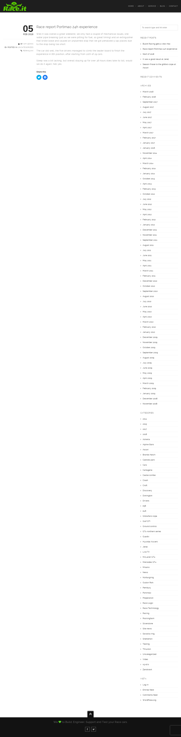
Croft (145, 485)
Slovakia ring (149, 634)
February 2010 (149, 327)
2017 (145, 429)
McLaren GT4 (149, 557)
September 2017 (150, 102)
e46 (144, 511)
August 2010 (148, 296)
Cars (145, 465)
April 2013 (147, 184)
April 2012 (147, 214)
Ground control (150, 526)
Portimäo (147, 593)
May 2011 (147, 260)
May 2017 (147, 122)
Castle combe (149, 475)
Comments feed (150, 695)
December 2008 (150, 399)
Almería (146, 439)
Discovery (147, 490)
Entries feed (148, 690)
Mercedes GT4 (149, 562)
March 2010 (148, 322)
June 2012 (147, 204)
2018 (145, 434)
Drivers (146, 501)
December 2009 (150, 337)
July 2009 (147, 363)
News (145, 572)
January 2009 (149, 393)
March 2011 (148, 271)
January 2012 (149, 225)
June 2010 (147, 306)
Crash (145, 480)
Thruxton (147, 649)
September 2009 (150, 353)
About (141, 6)
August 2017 (148, 107)
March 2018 (148, 92)
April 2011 (147, 266)
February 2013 (149, 189)
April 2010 (147, 317)
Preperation (148, 598)
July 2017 (147, 112)
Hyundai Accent (150, 542)
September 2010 (150, 291)
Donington (147, 496)
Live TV (146, 552)
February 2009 (149, 388)
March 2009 (148, 383)
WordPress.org (149, 700)
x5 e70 (146, 664)
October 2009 (149, 347)
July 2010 (147, 301)
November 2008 (150, 404)
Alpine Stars (148, 444)
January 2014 (149, 174)
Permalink (28, 51)
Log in (145, 685)
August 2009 (148, 358)
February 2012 (149, 220)
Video (145, 659)
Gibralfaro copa (150, 516)
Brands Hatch (149, 455)
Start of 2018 (148, 54)
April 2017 (147, 127)
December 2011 (150, 230)
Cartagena (147, 470)
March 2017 (148, 133)
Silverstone (148, 623)
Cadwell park (149, 460)
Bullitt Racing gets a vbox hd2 (156, 44)
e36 (144, 506)
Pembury (147, 588)
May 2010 (147, 312)
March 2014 (148, 163)
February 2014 (149, 168)
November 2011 (150, 235)
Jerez (145, 547)
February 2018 (149, 97)
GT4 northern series (152, 531)
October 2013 (149, 179)
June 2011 (147, 255)
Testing (146, 644)
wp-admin (28, 44)
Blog (162, 6)
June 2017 (147, 117)
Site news (147, 629)
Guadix (146, 537)
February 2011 (149, 276)
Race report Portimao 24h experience (160, 49)
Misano (146, 567)
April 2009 (147, 378)
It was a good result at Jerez (156, 59)
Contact (173, 6)
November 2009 (150, 342)
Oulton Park (148, 583)
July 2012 (147, 199)
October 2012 (149, 194)
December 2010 (150, 281)
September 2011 (150, 240)
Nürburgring (148, 577)
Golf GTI (146, 521)
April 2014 (147, 158)
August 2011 (148, 245)
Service (152, 6)
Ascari (146, 450)
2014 (145, 419)
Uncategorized (26, 47)
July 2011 (147, 250)
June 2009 (147, 368)
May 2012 (147, 209)
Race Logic (148, 603)
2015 (145, 424)
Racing (146, 613)
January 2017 (149, 143)
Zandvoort (147, 669)
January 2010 (149, 332)
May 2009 (147, 373)
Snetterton (147, 639)
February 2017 (149, 138)
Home (131, 6)
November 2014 (150, 153)
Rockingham (148, 618)
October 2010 (149, 286)
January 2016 (149, 148)
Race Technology (151, 608)
